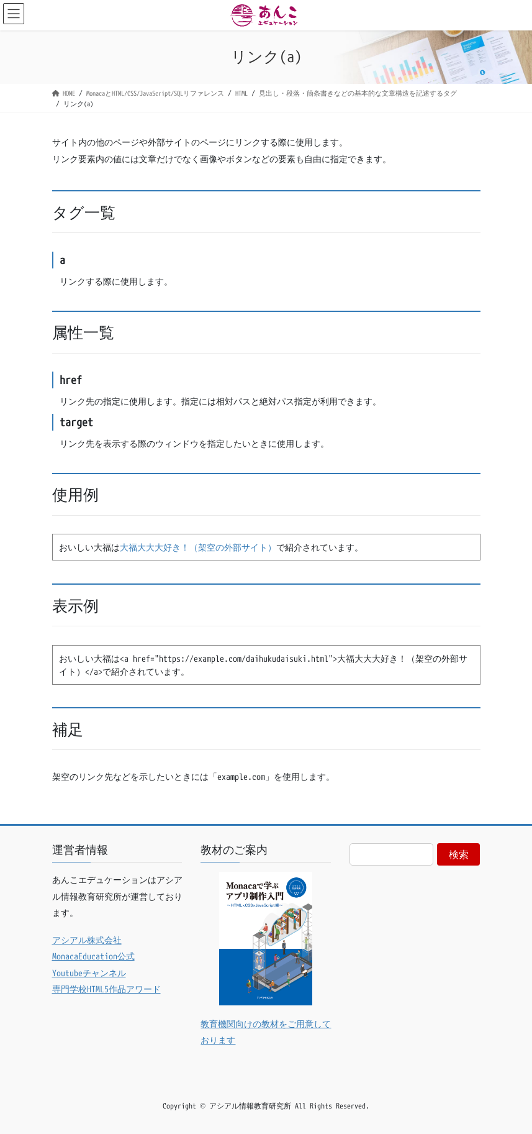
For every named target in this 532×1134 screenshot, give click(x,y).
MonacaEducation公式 (93, 956)
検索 (459, 854)
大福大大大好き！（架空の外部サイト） (198, 547)
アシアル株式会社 (87, 940)
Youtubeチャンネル (89, 973)
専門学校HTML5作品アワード (106, 989)
